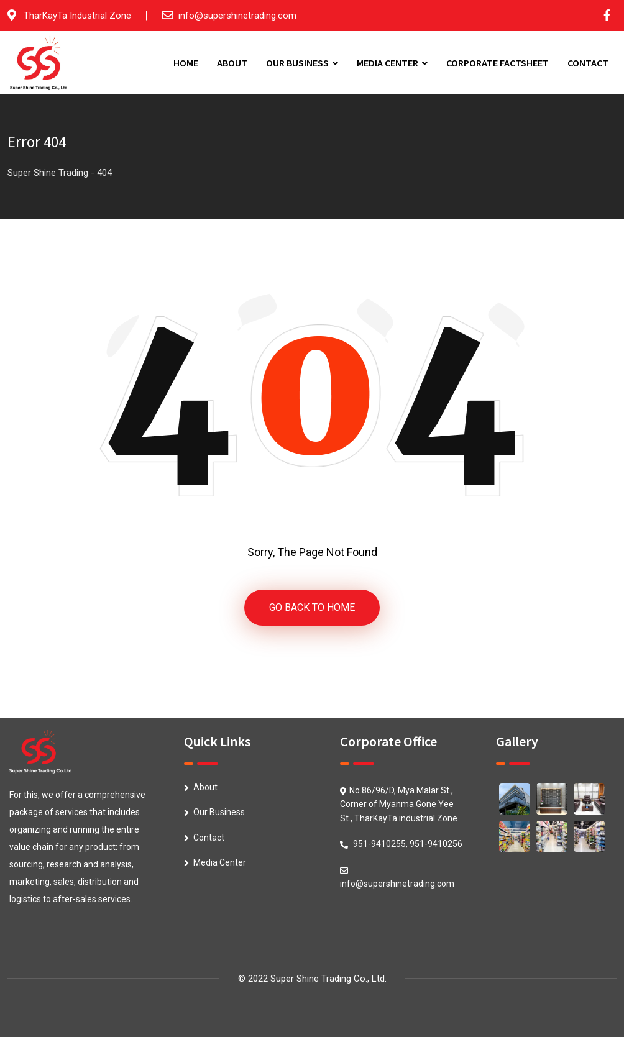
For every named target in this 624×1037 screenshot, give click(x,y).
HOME (185, 63)
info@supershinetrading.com (237, 15)
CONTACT (587, 63)
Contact (208, 838)
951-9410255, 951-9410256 (407, 844)
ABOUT (232, 63)
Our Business (219, 812)
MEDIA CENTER (387, 63)
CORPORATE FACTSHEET (497, 63)
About (205, 787)
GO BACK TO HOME (312, 607)
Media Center (219, 862)
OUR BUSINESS (297, 63)
